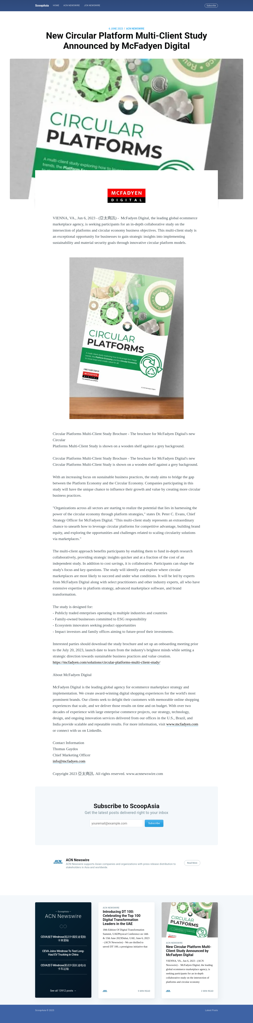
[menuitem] (56, 5)
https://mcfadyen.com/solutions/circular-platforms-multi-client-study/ (106, 662)
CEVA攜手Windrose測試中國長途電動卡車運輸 (63, 938)
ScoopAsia (42, 5)
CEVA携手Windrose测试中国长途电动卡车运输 (63, 966)
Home (56, 5)
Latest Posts (211, 1010)
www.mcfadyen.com (182, 724)
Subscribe (211, 5)
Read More (192, 863)
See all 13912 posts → (63, 990)
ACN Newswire (71, 5)
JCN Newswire (92, 5)
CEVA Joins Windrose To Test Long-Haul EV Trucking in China (63, 952)
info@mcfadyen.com (69, 761)
